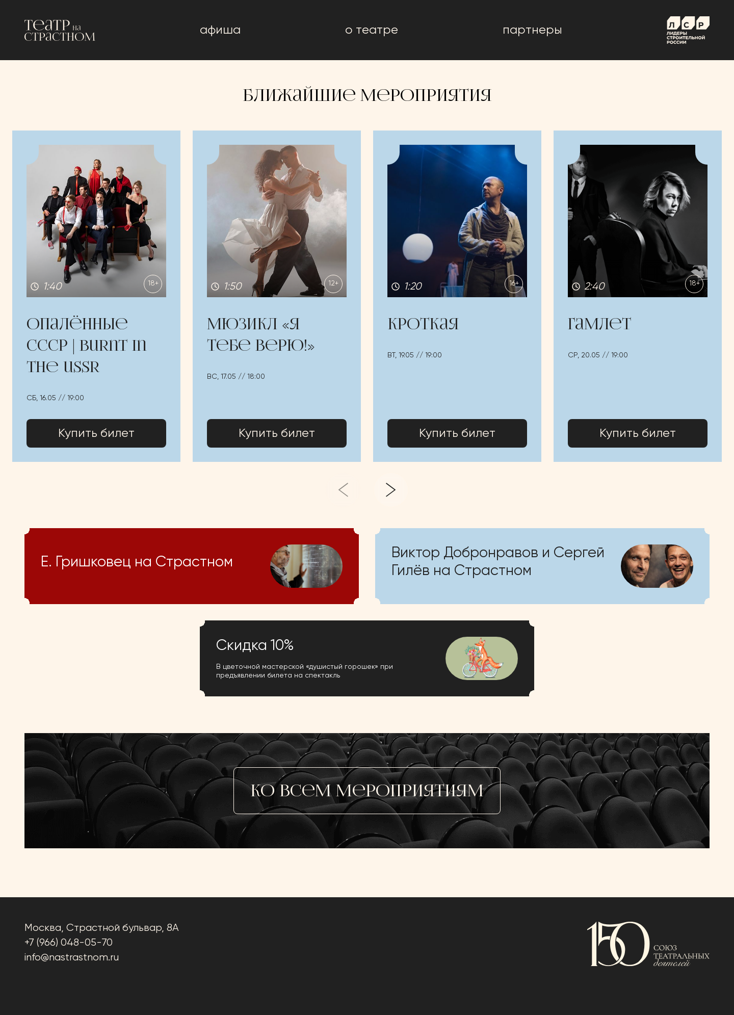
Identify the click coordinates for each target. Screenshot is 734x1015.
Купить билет (96, 433)
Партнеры (532, 30)
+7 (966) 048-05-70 (68, 943)
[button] (96, 296)
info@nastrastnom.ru (71, 957)
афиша (220, 30)
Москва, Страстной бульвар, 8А (101, 928)
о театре (371, 30)
